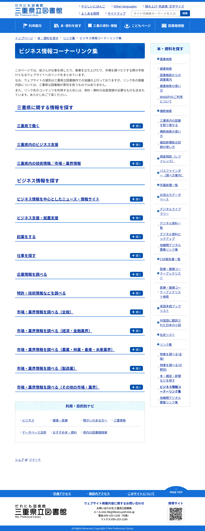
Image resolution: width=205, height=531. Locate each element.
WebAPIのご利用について (171, 98)
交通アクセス (62, 493)
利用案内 (35, 25)
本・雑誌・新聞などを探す (170, 378)
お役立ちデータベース (170, 196)
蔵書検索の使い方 (170, 88)
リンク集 (69, 38)
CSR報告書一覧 (170, 259)
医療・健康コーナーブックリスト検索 (170, 292)
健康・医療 (60, 420)
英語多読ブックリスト (170, 308)
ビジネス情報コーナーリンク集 (170, 389)
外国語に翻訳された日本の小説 (170, 322)
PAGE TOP (176, 492)
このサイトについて (141, 493)
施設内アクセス (99, 493)
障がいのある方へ (95, 420)
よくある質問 (90, 13)
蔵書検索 (166, 59)
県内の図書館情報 (95, 432)
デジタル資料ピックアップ (170, 236)
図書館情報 (176, 25)
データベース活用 (34, 432)
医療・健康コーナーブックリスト (170, 273)
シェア (19, 459)
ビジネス (28, 420)
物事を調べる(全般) (171, 356)
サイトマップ (117, 13)
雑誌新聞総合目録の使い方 (170, 144)
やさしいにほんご (93, 6)
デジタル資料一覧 (170, 225)
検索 (185, 13)
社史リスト (167, 334)
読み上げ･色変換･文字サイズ (164, 6)
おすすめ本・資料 (65, 432)
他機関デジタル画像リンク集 (170, 247)
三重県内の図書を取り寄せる (170, 122)
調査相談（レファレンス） (170, 158)
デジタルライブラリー (170, 211)
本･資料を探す (71, 25)
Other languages (125, 6)
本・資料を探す (47, 38)
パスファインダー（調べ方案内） (172, 172)
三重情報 (120, 420)
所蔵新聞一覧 (169, 185)
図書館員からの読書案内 (170, 77)
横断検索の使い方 (170, 133)
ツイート (35, 459)
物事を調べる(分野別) (171, 367)
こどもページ (141, 25)
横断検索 (166, 111)
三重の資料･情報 (105, 25)
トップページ (24, 38)
